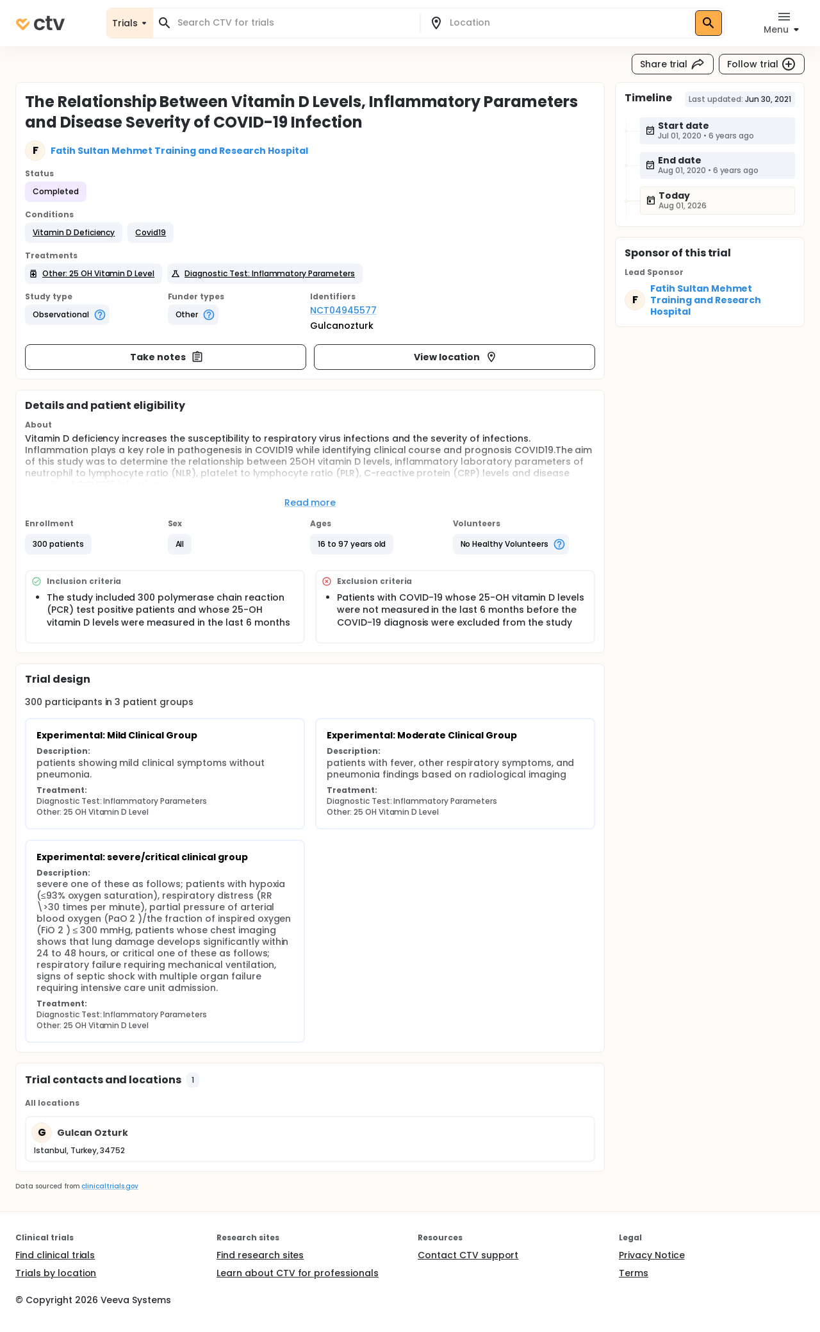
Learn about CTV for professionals (298, 1273)
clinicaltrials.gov (109, 1186)
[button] (73, 232)
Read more (310, 502)
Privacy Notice (652, 1255)
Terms (633, 1273)
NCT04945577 (343, 310)
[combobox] (294, 23)
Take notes (167, 357)
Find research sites (260, 1255)
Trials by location (55, 1273)
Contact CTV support (468, 1255)
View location (456, 357)
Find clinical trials (55, 1255)
